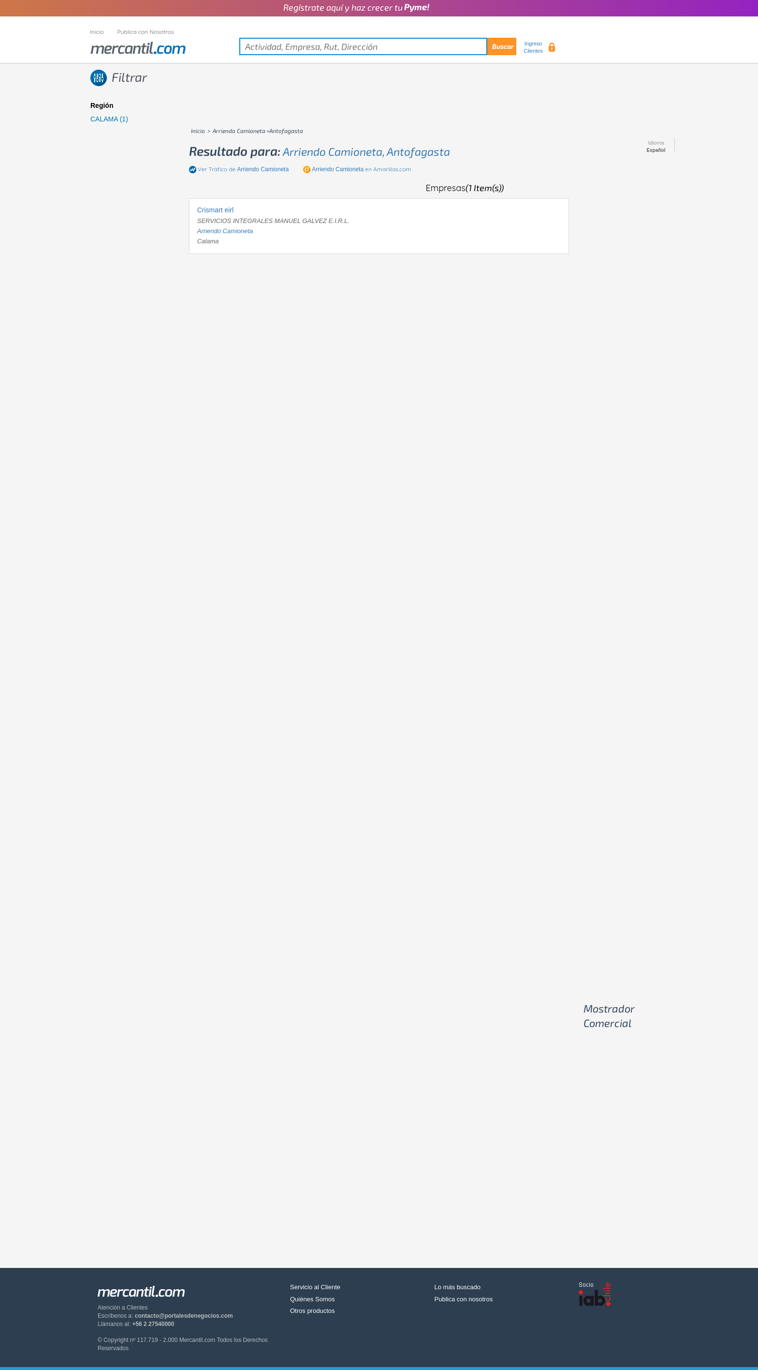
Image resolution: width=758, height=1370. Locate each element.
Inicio (97, 31)
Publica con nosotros (464, 1299)
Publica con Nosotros (145, 31)
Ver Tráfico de (243, 169)
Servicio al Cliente (315, 1287)
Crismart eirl (215, 210)
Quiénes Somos (312, 1299)
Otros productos (312, 1310)
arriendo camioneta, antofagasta (366, 151)
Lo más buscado (458, 1287)
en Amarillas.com (361, 169)
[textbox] (377, 46)
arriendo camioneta (225, 231)
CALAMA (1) (109, 119)
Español (656, 150)
